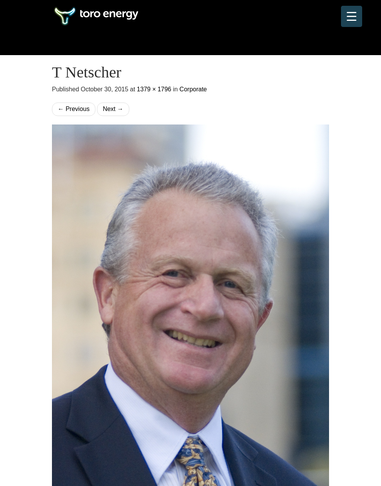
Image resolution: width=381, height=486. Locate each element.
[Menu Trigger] (351, 16)
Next (113, 109)
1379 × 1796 (154, 89)
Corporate (193, 89)
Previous (74, 109)
